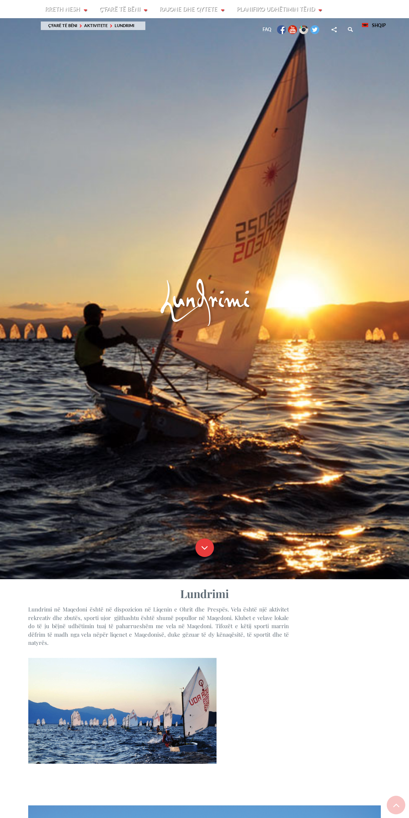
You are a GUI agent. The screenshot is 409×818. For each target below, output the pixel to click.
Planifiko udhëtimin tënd (277, 9)
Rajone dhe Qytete (190, 9)
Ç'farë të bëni (120, 9)
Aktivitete (96, 25)
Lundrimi (124, 25)
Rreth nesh (63, 9)
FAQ (267, 30)
